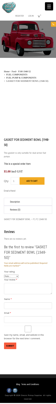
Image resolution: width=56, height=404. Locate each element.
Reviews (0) (15, 209)
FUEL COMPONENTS (16, 74)
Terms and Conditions (30, 384)
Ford (14, 71)
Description (15, 201)
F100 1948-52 (24, 71)
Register (19, 15)
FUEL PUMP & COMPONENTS (21, 78)
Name (8, 299)
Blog (18, 384)
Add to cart (31, 181)
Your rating (9, 271)
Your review (10, 279)
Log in (31, 15)
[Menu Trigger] (49, 6)
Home (6, 71)
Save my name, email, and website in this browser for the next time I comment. (24, 336)
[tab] (28, 202)
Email (7, 313)
